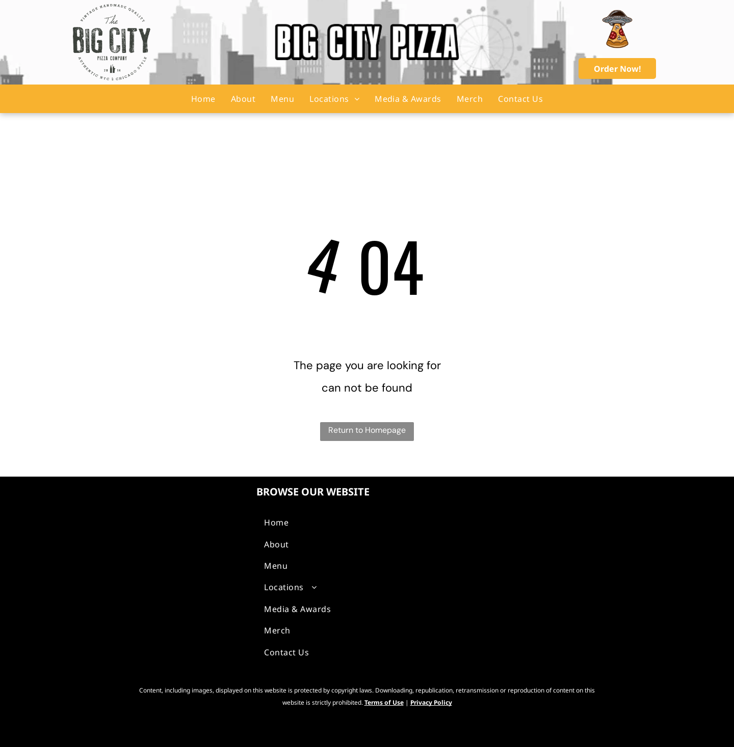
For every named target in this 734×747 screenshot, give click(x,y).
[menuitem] (203, 98)
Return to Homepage (367, 430)
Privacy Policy (431, 702)
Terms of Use (384, 702)
